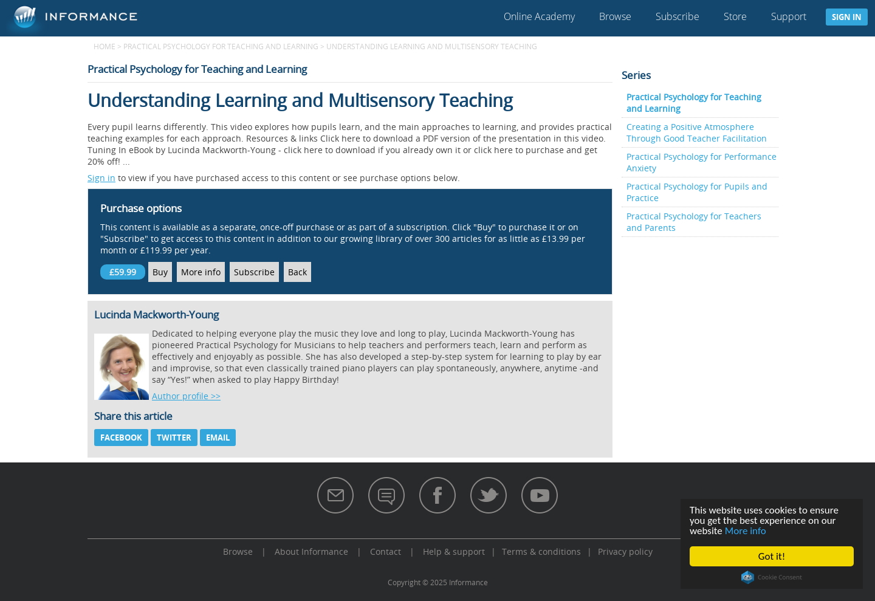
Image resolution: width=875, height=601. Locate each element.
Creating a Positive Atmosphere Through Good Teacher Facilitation (696, 132)
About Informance (311, 551)
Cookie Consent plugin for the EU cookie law (771, 577)
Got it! (771, 556)
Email (218, 437)
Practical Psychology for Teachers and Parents (693, 221)
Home (104, 46)
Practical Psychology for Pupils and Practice (696, 192)
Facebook (121, 437)
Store (735, 16)
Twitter (174, 437)
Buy (160, 272)
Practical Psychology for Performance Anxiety (701, 162)
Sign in (847, 17)
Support (788, 16)
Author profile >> (186, 396)
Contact (385, 551)
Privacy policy (625, 551)
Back (297, 272)
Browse (615, 16)
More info (745, 530)
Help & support (454, 551)
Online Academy (539, 16)
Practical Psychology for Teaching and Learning (220, 46)
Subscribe (677, 16)
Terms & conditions (541, 551)
